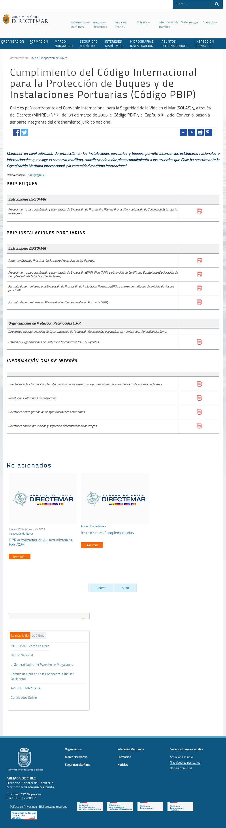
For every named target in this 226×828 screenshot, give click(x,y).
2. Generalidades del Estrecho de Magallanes (42, 663)
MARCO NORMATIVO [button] (64, 44)
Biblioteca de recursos (53, 805)
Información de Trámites (168, 24)
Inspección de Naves (54, 58)
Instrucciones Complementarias (106, 531)
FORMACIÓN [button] (39, 41)
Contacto (210, 22)
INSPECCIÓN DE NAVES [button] (205, 44)
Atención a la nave (182, 756)
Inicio (34, 58)
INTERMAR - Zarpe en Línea (30, 644)
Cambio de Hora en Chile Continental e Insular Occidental (42, 675)
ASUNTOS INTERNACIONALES (176, 43)
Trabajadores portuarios (185, 761)
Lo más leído (20, 635)
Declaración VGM (181, 767)
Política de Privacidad (23, 805)
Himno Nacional (22, 654)
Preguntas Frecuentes (99, 24)
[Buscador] (192, 4)
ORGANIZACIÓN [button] (12, 41)
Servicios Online (120, 24)
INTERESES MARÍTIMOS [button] (114, 44)
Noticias (143, 22)
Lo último (38, 635)
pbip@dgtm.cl (36, 175)
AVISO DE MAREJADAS (26, 687)
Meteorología (189, 22)
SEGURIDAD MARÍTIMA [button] (89, 44)
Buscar (217, 4)
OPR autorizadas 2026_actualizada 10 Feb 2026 (41, 541)
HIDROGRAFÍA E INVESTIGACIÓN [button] (142, 44)
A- (191, 132)
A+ (184, 132)
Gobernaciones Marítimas (80, 24)
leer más (19, 555)
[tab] (49, 615)
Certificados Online (24, 696)
